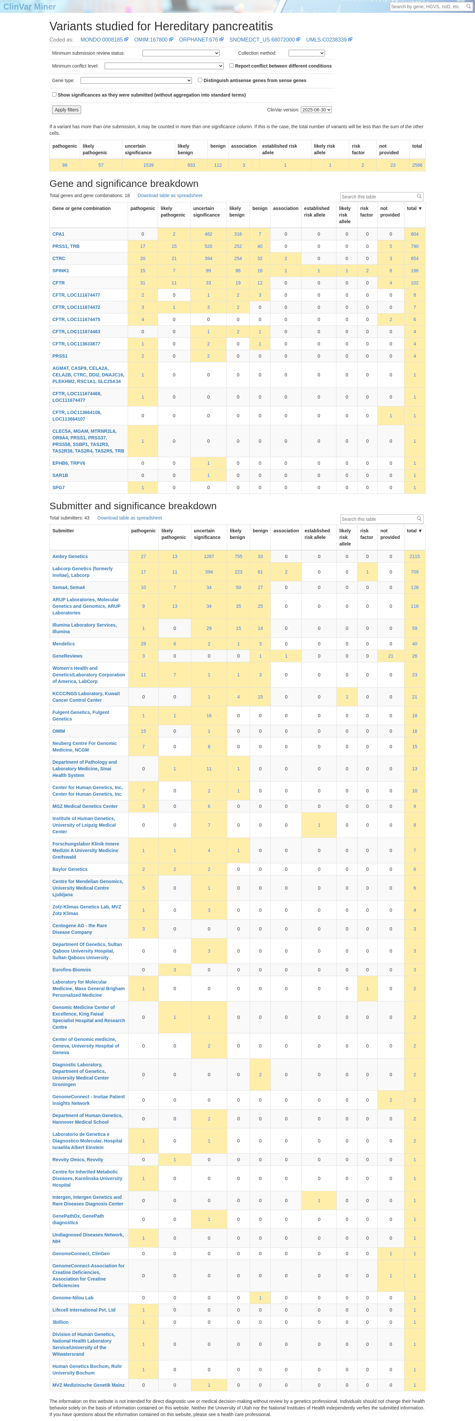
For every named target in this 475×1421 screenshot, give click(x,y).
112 (218, 165)
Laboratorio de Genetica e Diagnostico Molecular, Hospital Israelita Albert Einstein (87, 1141)
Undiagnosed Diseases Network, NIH (88, 1238)
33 (208, 282)
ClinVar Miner (29, 6)
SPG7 (58, 487)
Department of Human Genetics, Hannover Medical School (87, 1119)
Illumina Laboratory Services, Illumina (84, 628)
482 (208, 234)
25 (260, 606)
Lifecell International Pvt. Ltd (83, 1310)
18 (415, 715)
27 (143, 556)
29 (209, 628)
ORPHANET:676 (198, 40)
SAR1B (60, 475)
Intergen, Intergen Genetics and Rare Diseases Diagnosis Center (87, 1200)
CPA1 (58, 234)
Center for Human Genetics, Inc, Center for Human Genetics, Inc (87, 791)
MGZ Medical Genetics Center (85, 806)
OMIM (58, 731)
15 (174, 246)
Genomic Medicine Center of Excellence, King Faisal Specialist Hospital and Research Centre (88, 1017)
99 (65, 165)
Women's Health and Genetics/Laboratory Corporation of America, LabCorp (88, 675)
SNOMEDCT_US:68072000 (262, 40)
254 (238, 258)
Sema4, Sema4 (68, 587)
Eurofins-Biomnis (71, 969)
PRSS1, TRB (65, 246)
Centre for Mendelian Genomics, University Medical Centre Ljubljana (87, 888)
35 (238, 606)
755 (238, 556)
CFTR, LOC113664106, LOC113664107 (77, 416)
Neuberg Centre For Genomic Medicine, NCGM (84, 747)
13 (174, 556)
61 (260, 572)
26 (415, 656)
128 (415, 587)
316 (238, 234)
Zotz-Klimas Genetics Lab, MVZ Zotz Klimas (86, 910)
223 (238, 572)
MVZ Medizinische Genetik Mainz (88, 1385)
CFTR (58, 282)
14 (260, 628)
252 (238, 246)
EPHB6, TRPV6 (68, 463)
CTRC (58, 258)
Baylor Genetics (70, 869)
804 (415, 234)
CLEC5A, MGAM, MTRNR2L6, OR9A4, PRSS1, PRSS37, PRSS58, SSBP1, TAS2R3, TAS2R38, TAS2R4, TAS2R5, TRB (88, 441)
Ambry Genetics (70, 556)
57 (101, 165)
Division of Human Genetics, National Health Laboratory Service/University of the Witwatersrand (83, 1344)
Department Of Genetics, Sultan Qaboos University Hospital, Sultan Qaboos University (87, 951)
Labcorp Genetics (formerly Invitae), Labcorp (82, 572)
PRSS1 (60, 356)
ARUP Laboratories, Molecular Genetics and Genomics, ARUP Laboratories (86, 606)
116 (415, 606)
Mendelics (63, 643)
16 (260, 270)
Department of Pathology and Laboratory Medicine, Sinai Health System (84, 768)
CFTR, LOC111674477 (76, 295)
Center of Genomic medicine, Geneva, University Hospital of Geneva (85, 1046)
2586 (417, 165)
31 (142, 282)
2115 (415, 556)
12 (260, 282)
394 (208, 258)
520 (208, 246)
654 (415, 258)
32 (260, 258)
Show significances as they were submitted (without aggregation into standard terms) (149, 95)
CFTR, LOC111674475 (76, 319)
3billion (60, 1322)
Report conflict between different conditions (281, 66)
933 (191, 165)
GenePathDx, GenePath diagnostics (78, 1219)
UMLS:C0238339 (326, 40)
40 (260, 246)
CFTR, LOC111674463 (76, 331)
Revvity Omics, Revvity (77, 1159)
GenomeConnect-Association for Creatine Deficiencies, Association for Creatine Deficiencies (88, 1275)
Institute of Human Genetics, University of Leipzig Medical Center (84, 825)
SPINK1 (60, 270)
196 (415, 270)
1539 (148, 165)
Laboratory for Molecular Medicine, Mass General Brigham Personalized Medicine (88, 988)
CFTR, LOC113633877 (76, 343)
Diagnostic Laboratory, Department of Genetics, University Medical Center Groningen (80, 1074)
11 (174, 282)
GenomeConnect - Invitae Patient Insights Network (88, 1100)
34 (209, 587)
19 (238, 282)
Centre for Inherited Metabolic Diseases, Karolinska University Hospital (87, 1178)
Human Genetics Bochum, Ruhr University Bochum (87, 1370)
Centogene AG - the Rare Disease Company (79, 929)
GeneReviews (67, 656)
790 (415, 246)
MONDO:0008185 (101, 40)
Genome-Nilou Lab (72, 1297)
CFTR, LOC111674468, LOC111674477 (77, 397)
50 (238, 587)
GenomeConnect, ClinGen (81, 1253)
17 (142, 246)
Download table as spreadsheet (170, 195)
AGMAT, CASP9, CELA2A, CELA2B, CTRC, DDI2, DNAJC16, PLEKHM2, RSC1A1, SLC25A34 (88, 375)
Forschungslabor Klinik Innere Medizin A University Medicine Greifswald (85, 850)
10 (143, 587)
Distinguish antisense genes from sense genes (252, 80)
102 (415, 282)
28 (143, 643)
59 (415, 628)
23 (393, 165)
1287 (209, 556)
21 (174, 258)
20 (142, 258)
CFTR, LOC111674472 (76, 307)
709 (415, 572)
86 (238, 270)
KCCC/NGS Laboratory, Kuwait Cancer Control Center (86, 697)
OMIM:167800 (151, 40)
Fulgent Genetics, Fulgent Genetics (80, 716)
